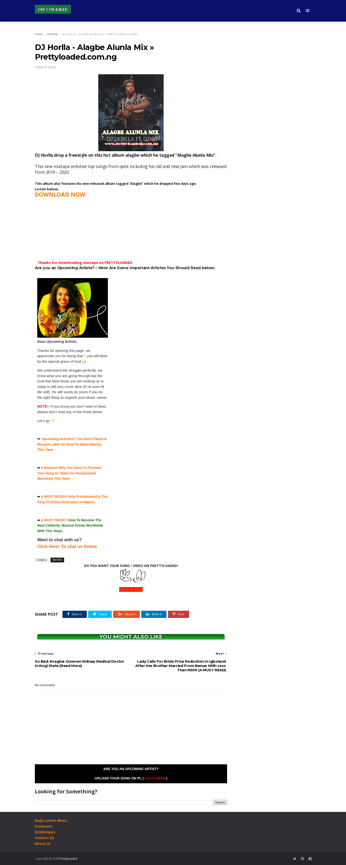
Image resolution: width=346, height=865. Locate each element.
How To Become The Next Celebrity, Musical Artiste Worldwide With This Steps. (70, 525)
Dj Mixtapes (45, 832)
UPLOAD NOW (131, 589)
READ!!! (61, 520)
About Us (43, 843)
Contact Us (44, 837)
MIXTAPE (52, 34)
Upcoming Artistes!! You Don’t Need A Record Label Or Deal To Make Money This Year (71, 444)
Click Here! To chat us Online (67, 546)
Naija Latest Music (51, 820)
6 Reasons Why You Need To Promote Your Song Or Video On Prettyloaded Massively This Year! (69, 473)
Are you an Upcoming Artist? (131, 769)
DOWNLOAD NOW (60, 194)
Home (39, 34)
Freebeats (43, 826)
